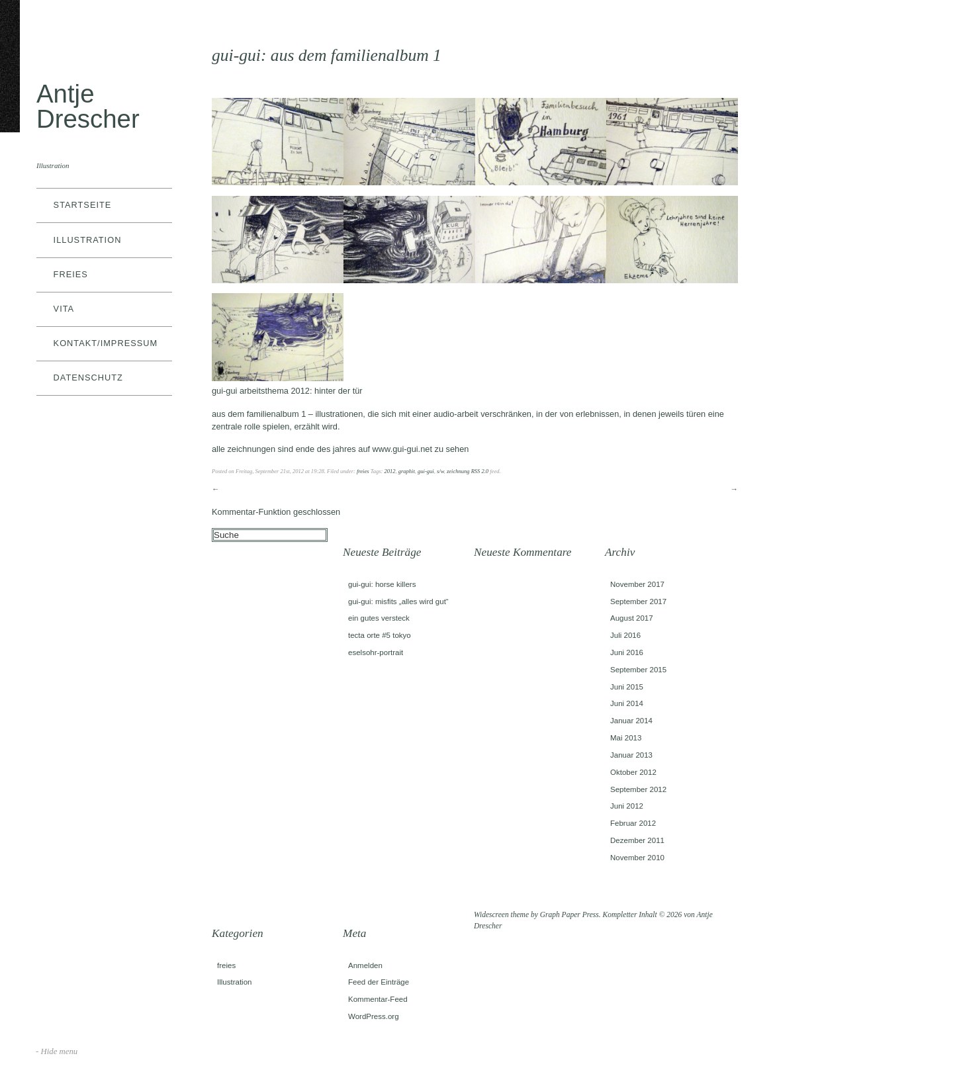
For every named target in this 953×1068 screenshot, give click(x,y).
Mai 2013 (625, 738)
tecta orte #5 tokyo (379, 635)
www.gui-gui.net (402, 449)
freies (71, 274)
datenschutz (88, 377)
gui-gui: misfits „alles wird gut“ (398, 601)
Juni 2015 (626, 687)
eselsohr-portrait (375, 652)
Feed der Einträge (378, 982)
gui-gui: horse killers (382, 584)
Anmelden (365, 965)
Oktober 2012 (633, 772)
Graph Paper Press (569, 914)
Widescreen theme (501, 914)
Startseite (83, 205)
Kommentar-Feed (378, 999)
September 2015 (638, 670)
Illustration (88, 240)
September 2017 (638, 601)
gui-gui (426, 471)
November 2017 (637, 584)
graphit (406, 471)
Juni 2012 (626, 806)
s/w (440, 471)
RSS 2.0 (480, 471)
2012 (389, 471)
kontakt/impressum (106, 343)
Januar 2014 (631, 721)
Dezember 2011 (637, 840)
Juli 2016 (625, 635)
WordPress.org (373, 1016)
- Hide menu (56, 1051)
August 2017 (631, 618)
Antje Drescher (88, 106)
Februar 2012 (633, 823)
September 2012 (638, 789)
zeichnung (458, 471)
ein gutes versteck (379, 618)
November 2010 (637, 858)
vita (64, 309)
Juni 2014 (626, 703)
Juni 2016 (626, 652)
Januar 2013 (631, 755)
